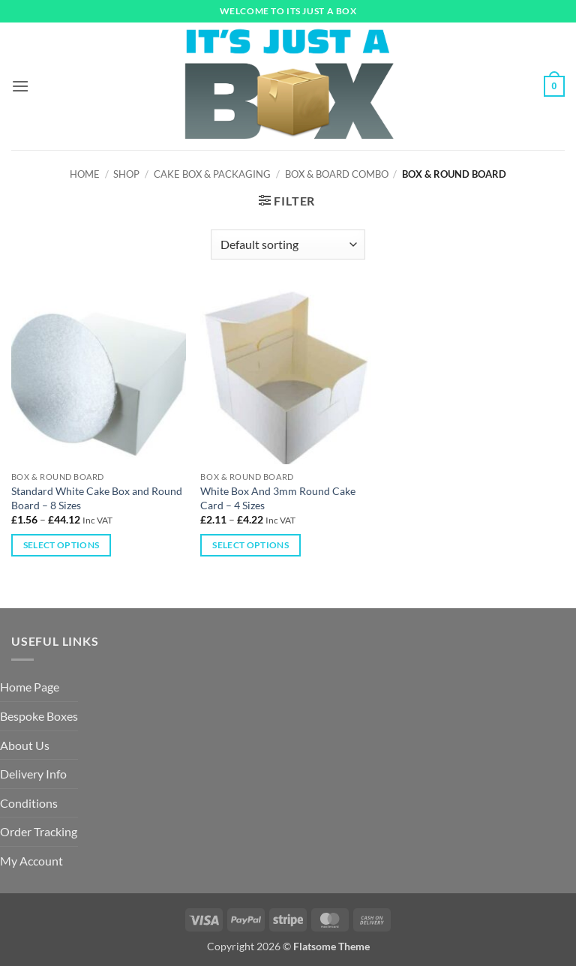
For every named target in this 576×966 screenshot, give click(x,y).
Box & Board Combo (336, 174)
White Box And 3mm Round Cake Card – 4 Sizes (278, 498)
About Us (25, 745)
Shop (126, 174)
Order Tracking (38, 831)
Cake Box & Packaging (212, 174)
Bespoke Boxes (39, 716)
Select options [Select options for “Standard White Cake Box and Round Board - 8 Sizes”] (61, 545)
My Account (31, 861)
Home (85, 174)
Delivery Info (33, 773)
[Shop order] (287, 245)
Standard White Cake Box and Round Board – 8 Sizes (96, 498)
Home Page (29, 687)
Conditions (29, 803)
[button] (20, 86)
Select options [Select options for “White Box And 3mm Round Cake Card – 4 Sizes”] (250, 545)
